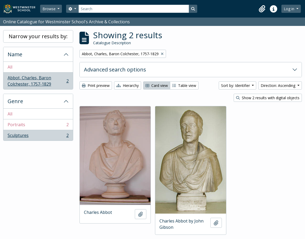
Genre (15, 101)
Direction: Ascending (278, 85)
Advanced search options (115, 69)
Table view (184, 85)
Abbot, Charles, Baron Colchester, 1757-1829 (38, 81)
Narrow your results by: (38, 36)
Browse (49, 8)
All (10, 67)
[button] (262, 9)
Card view (157, 85)
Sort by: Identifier (236, 85)
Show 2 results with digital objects (267, 97)
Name (15, 54)
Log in (289, 8)
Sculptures (38, 136)
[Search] (133, 9)
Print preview (96, 85)
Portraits (38, 125)
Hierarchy (127, 85)
